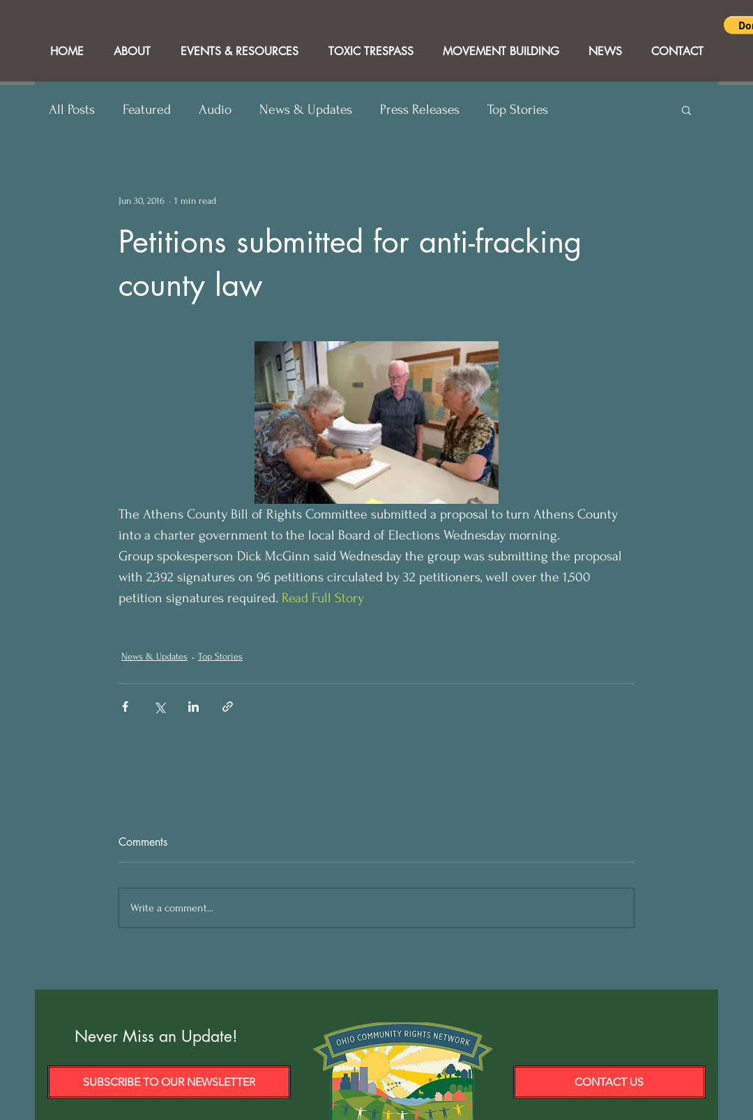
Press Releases (419, 109)
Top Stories (517, 109)
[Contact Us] (609, 1082)
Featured (147, 109)
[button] (686, 109)
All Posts (72, 109)
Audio (215, 109)
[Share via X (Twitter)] (159, 706)
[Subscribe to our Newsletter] (169, 1082)
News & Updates (305, 109)
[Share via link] (227, 706)
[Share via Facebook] (125, 706)
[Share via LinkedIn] (193, 706)
